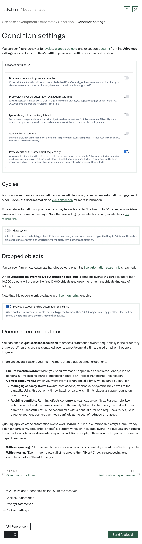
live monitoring (69, 295)
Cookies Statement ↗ (20, 498)
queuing (104, 48)
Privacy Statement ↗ (19, 504)
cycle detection (62, 200)
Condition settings (91, 22)
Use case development (19, 22)
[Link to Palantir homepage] (11, 9)
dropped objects (65, 48)
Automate (47, 22)
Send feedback (123, 534)
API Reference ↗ (17, 526)
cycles (49, 48)
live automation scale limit (102, 267)
